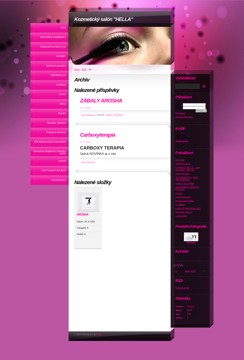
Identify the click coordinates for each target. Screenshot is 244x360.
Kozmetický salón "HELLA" (103, 19)
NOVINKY (61, 56)
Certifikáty (61, 85)
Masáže (62, 113)
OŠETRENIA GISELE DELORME (50, 142)
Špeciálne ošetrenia (56, 123)
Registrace (180, 113)
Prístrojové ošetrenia (56, 132)
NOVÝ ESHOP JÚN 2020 (54, 170)
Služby (62, 104)
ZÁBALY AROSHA (101, 101)
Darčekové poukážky (56, 66)
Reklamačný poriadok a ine (53, 46)
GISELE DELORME (184, 183)
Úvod (63, 27)
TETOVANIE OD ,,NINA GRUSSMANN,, (186, 178)
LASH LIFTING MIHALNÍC (188, 208)
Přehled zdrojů (182, 288)
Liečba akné (181, 216)
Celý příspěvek (88, 115)
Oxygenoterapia (182, 197)
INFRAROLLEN (58, 75)
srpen (187, 271)
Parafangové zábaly (184, 201)
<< (176, 271)
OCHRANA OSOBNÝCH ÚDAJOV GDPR (49, 152)
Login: (178, 104)
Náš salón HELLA (183, 212)
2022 (84, 69)
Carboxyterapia (58, 180)
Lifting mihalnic (182, 173)
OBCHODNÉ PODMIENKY (53, 37)
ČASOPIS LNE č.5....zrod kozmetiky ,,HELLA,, (187, 168)
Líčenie (62, 94)
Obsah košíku (181, 141)
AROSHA (82, 214)
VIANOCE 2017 (182, 164)
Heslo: (178, 107)
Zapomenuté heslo (184, 117)
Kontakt (62, 161)
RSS (99, 334)
